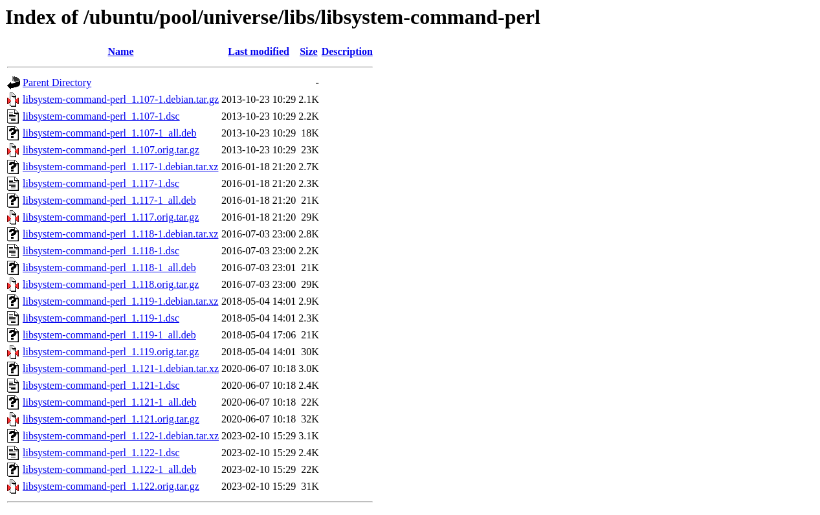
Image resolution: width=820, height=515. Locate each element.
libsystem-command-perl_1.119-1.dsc (101, 317)
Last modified (258, 51)
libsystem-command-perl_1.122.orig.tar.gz (111, 486)
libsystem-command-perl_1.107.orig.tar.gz (111, 149)
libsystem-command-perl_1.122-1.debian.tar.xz (121, 435)
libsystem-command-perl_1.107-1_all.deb (109, 132)
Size (309, 51)
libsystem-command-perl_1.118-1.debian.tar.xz (120, 233)
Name (121, 51)
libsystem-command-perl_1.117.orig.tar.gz (111, 217)
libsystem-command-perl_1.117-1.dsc (101, 183)
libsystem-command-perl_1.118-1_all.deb (109, 267)
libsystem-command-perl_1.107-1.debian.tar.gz (121, 99)
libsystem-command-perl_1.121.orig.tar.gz (111, 418)
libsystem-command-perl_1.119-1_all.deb (109, 334)
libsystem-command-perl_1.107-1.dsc (101, 116)
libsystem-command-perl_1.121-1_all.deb (109, 402)
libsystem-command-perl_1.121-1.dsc (101, 385)
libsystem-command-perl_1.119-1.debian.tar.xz (120, 301)
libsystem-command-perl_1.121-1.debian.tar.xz (121, 368)
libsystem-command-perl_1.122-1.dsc (101, 452)
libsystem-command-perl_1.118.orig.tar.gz (111, 284)
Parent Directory (57, 82)
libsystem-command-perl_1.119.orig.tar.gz (111, 351)
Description (347, 51)
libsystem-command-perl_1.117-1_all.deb (109, 200)
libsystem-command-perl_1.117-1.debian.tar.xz (120, 166)
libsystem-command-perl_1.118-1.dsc (101, 250)
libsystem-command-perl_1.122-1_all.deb (109, 469)
